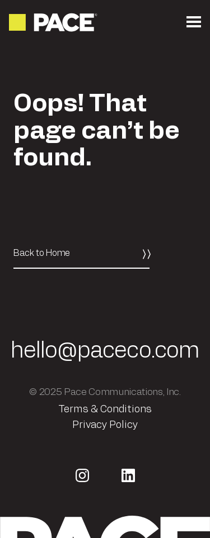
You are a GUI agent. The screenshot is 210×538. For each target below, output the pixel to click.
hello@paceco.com (105, 351)
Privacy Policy (105, 425)
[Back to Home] (81, 253)
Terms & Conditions (105, 409)
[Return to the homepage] (54, 22)
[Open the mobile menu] (193, 22)
